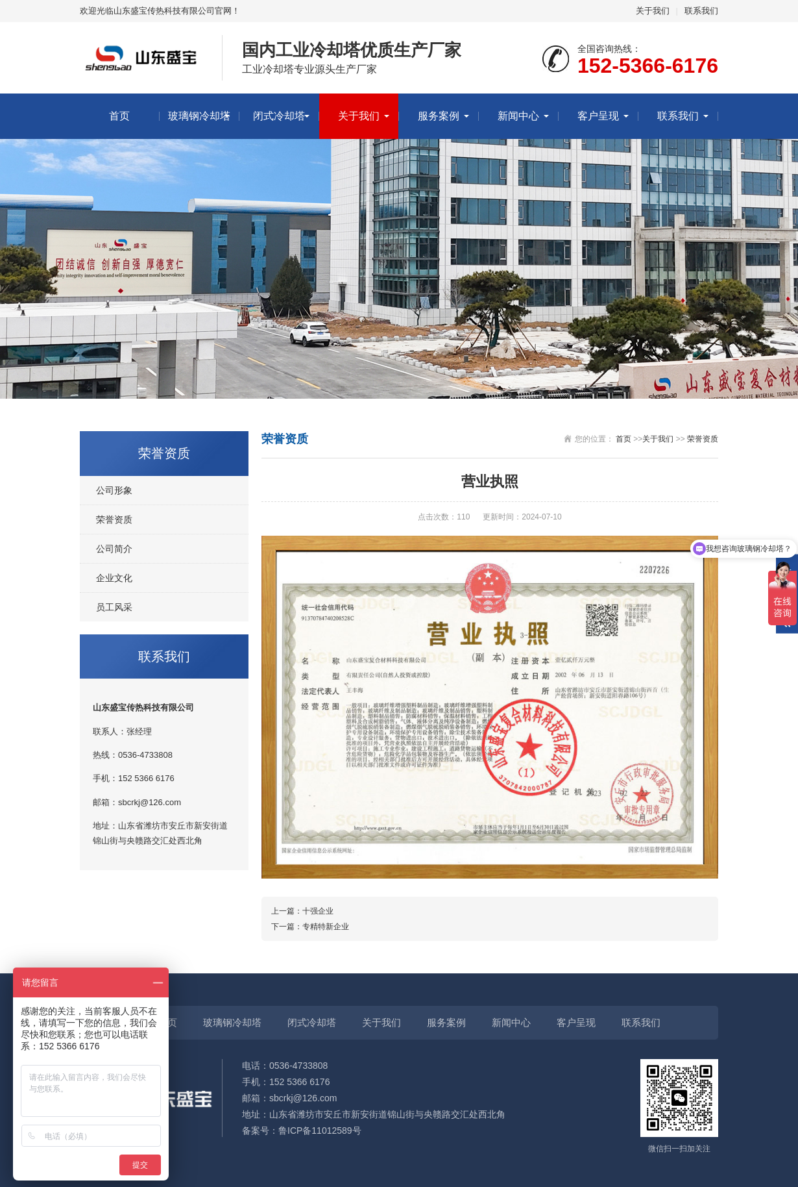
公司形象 (114, 490)
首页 (119, 115)
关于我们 (653, 11)
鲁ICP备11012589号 (319, 1130)
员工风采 (114, 607)
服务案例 (438, 115)
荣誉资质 (114, 519)
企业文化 (114, 578)
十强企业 (317, 911)
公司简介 (114, 549)
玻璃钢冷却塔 (199, 115)
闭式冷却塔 (279, 115)
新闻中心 (518, 115)
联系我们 (701, 11)
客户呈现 (598, 115)
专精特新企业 (325, 926)
